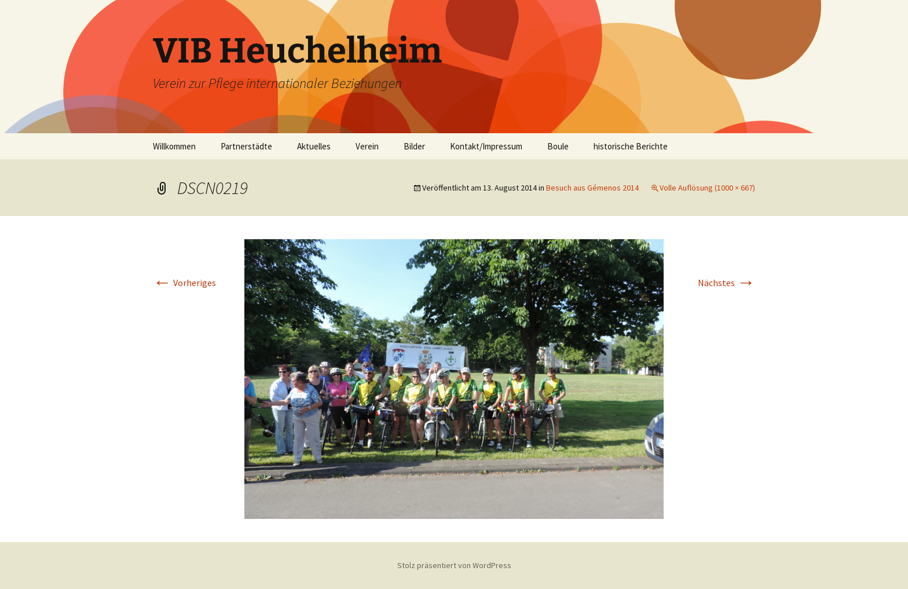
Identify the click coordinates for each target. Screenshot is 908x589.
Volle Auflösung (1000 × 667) (707, 187)
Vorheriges (184, 282)
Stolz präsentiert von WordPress (454, 565)
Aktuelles (314, 146)
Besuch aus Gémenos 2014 (592, 187)
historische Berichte (631, 146)
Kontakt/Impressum (486, 146)
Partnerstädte (246, 146)
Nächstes (726, 282)
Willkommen (174, 146)
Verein (367, 146)
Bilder (414, 146)
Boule (558, 146)
